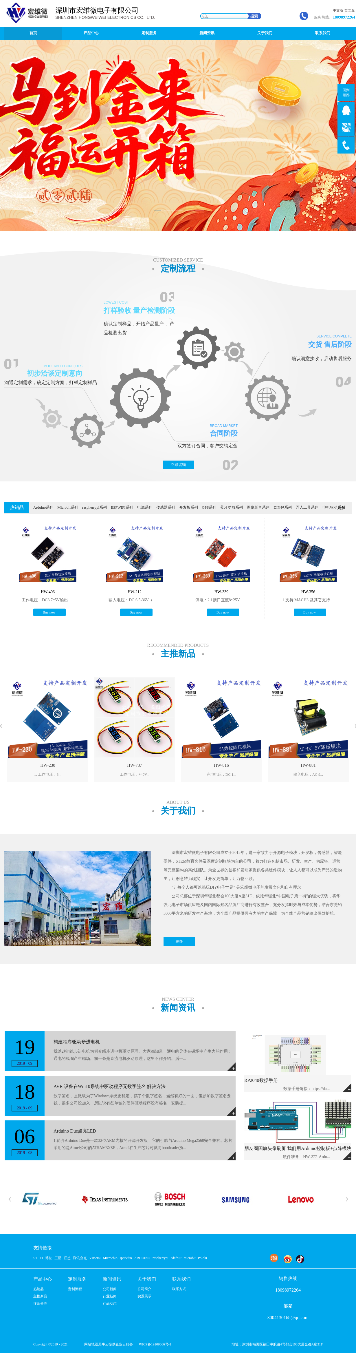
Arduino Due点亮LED (75, 1131)
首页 (33, 33)
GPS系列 (209, 507)
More (347, 1087)
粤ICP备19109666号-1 (155, 1344)
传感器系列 (165, 507)
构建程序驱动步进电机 (77, 1041)
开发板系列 (188, 507)
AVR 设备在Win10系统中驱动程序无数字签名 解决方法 (110, 1086)
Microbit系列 (67, 507)
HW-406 (48, 592)
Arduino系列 (43, 507)
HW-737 (134, 765)
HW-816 (221, 765)
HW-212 (135, 592)
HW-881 (308, 765)
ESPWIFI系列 (122, 507)
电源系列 (144, 507)
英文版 (349, 10)
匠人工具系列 (307, 507)
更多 (341, 507)
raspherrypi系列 (94, 507)
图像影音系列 (258, 507)
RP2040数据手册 (261, 1080)
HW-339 (221, 592)
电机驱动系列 (333, 507)
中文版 (338, 10)
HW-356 (308, 592)
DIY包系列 (282, 507)
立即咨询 (178, 465)
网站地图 (90, 1344)
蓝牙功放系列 (231, 507)
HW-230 (47, 765)
